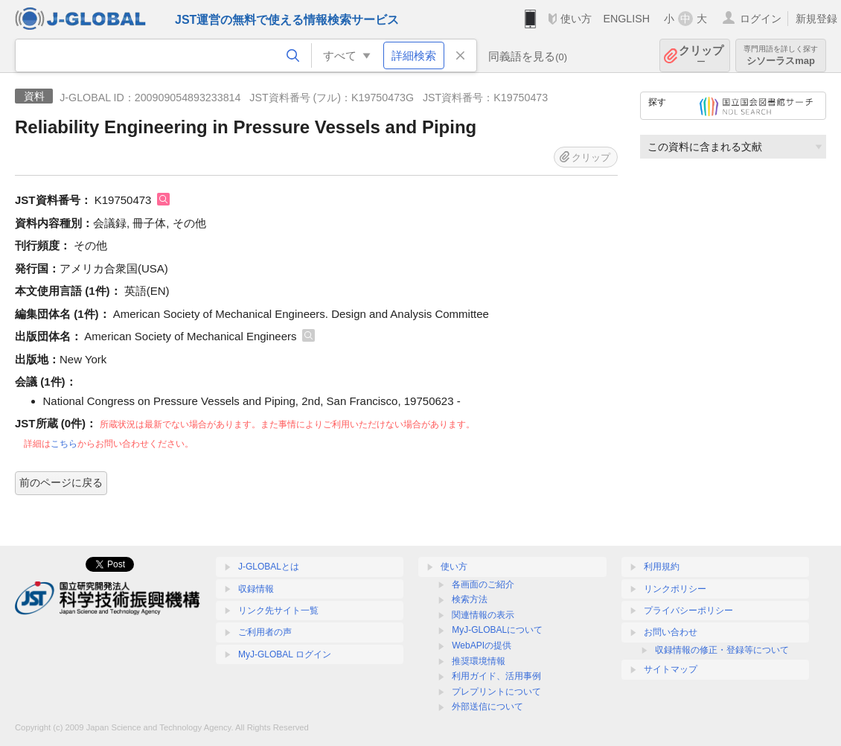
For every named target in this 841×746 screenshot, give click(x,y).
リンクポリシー (675, 589)
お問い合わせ (670, 632)
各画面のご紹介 (483, 584)
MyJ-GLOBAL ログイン (284, 654)
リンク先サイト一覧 (278, 610)
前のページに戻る (61, 482)
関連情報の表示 (483, 615)
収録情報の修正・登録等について (722, 650)
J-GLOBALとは (268, 566)
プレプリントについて (496, 691)
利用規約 (661, 566)
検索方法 (469, 599)
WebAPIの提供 (481, 645)
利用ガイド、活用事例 (496, 676)
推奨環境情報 (478, 661)
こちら (64, 444)
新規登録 (816, 19)
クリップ (701, 55)
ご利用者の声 (265, 632)
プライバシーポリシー (688, 610)
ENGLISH (626, 19)
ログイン (760, 19)
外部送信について (487, 706)
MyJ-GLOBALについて (497, 630)
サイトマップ (670, 669)
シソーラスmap (781, 55)
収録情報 (256, 589)
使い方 (576, 19)
